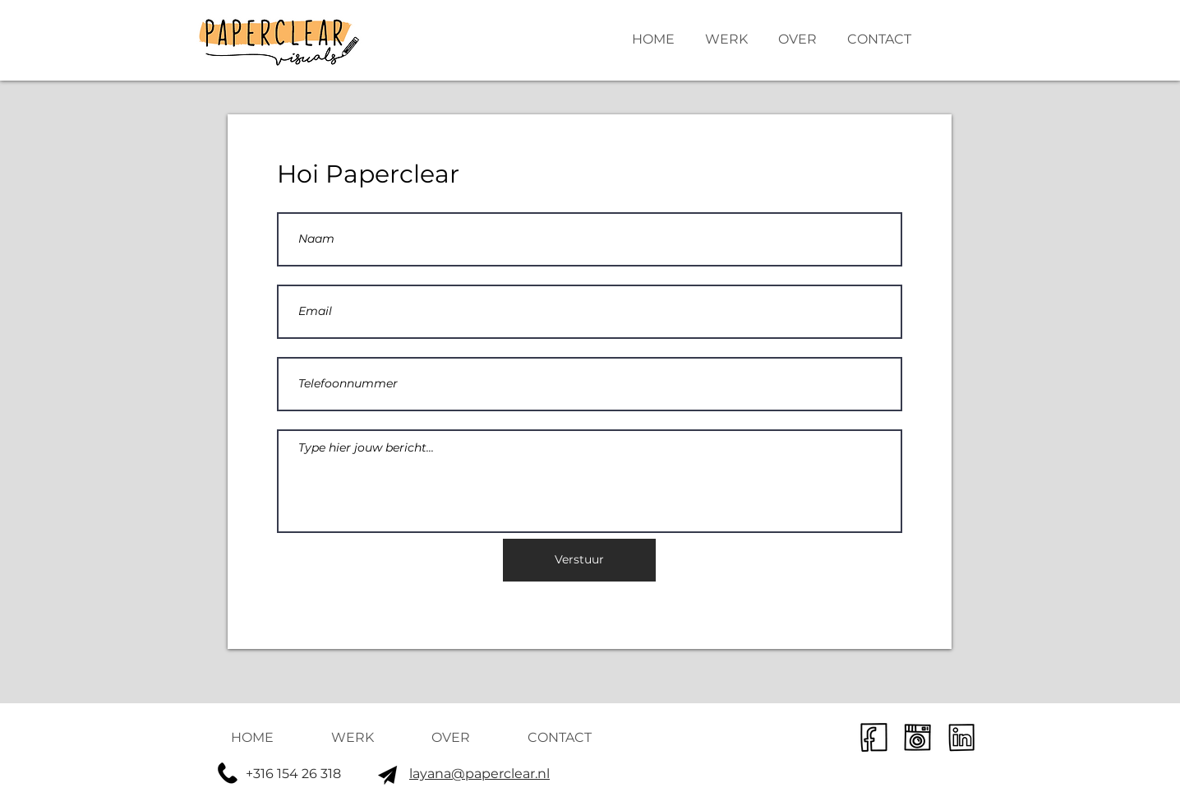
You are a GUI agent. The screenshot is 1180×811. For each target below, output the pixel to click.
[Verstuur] (579, 560)
